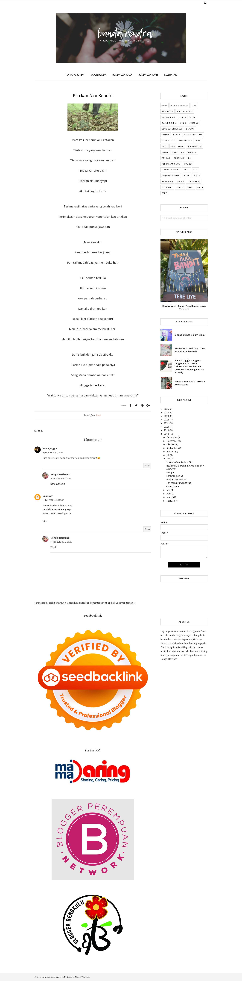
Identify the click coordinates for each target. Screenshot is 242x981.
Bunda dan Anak (179, 105)
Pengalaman (185, 140)
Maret (169, 497)
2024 (166, 412)
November (171, 440)
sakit (164, 193)
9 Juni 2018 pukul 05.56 (53, 452)
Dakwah (190, 129)
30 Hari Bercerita (193, 134)
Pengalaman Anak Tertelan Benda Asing (190, 383)
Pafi (195, 169)
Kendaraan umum (171, 164)
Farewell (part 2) (174, 475)
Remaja (180, 181)
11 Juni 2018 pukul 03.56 (53, 500)
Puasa (197, 175)
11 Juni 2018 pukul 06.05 (61, 542)
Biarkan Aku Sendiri (176, 479)
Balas (147, 465)
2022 (166, 419)
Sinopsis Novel (185, 111)
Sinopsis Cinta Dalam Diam (190, 334)
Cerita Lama (172, 486)
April (168, 493)
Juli (167, 455)
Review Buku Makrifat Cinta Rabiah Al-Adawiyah (190, 350)
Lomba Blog (168, 140)
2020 (166, 426)
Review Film (193, 181)
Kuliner (188, 164)
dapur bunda (169, 123)
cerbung (194, 123)
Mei (168, 489)
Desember (171, 437)
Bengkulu (179, 158)
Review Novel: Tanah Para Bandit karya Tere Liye (184, 307)
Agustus (170, 451)
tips (194, 105)
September (172, 447)
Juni (168, 458)
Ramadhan (167, 181)
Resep (192, 117)
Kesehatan (167, 111)
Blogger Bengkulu (172, 129)
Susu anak (167, 187)
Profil (186, 175)
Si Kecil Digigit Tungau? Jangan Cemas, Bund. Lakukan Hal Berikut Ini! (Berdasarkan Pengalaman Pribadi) (189, 366)
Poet (98, 415)
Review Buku (168, 117)
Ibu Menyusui (195, 146)
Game (181, 146)
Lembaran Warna (171, 169)
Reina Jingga (50, 448)
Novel (165, 152)
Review (176, 134)
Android (192, 152)
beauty (180, 187)
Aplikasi (166, 158)
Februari (170, 500)
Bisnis (183, 123)
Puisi (198, 140)
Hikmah (166, 134)
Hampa (170, 472)
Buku (164, 146)
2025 (166, 408)
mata (200, 187)
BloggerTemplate (82, 977)
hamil (191, 187)
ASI (182, 152)
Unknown (48, 495)
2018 (166, 433)
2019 (166, 430)
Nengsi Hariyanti (60, 474)
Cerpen (182, 117)
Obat (174, 152)
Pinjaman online (170, 175)
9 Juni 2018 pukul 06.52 (60, 478)
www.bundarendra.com (53, 977)
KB (189, 158)
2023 (166, 415)
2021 (166, 423)
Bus (173, 146)
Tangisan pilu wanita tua (178, 482)
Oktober (170, 444)
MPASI (187, 169)
